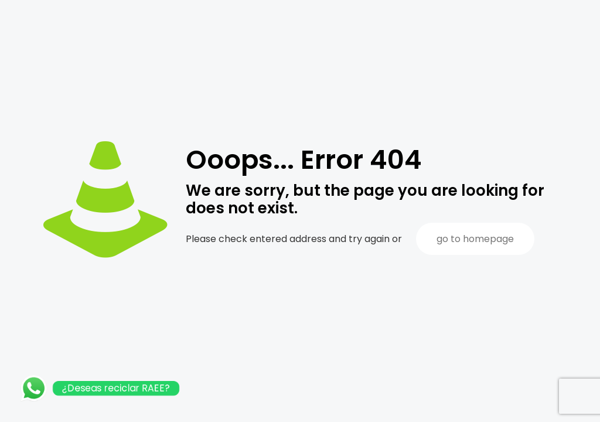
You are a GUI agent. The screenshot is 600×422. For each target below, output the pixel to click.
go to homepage (475, 239)
